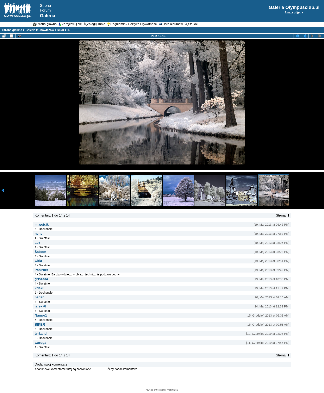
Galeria (47, 15)
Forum (45, 10)
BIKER (40, 324)
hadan (39, 297)
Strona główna (12, 30)
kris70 (39, 288)
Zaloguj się (100, 369)
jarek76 (40, 306)
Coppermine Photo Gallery (167, 390)
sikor (60, 30)
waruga (40, 342)
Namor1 (41, 315)
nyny (38, 233)
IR (69, 30)
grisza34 (41, 279)
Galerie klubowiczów (39, 30)
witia (38, 261)
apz (37, 242)
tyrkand (41, 333)
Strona (45, 6)
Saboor (40, 252)
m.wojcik (42, 224)
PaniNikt (41, 270)
